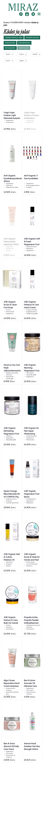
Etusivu (6, 23)
